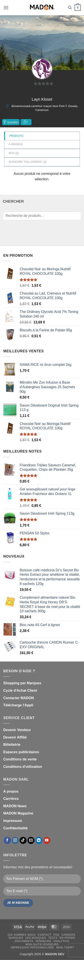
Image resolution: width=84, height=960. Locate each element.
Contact (44, 934)
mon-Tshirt (65, 947)
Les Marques (35, 937)
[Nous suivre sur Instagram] (15, 840)
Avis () (14, 153)
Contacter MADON (18, 698)
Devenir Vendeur (17, 730)
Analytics (61, 941)
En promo (67, 937)
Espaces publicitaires (21, 752)
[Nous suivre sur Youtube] (46, 840)
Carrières (11, 798)
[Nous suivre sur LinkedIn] (38, 840)
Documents (24, 941)
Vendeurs (43, 941)
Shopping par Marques (22, 683)
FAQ (56, 934)
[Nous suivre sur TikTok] (23, 840)
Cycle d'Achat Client (20, 690)
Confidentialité (15, 828)
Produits (16, 135)
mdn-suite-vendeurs (41, 944)
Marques (16, 937)
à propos (16, 144)
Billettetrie (11, 744)
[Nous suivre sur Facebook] (7, 840)
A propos (11, 791)
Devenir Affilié (15, 737)
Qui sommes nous (21, 934)
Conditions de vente (20, 759)
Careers (68, 934)
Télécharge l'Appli (18, 705)
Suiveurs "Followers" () (28, 161)
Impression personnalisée (32, 947)
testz (53, 937)
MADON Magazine (18, 813)
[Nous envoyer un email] (31, 840)
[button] (6, 7)
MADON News (15, 806)
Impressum (12, 821)
